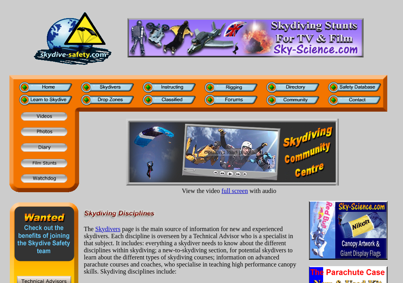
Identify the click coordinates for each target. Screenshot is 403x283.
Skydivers (107, 229)
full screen (235, 190)
